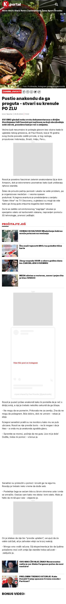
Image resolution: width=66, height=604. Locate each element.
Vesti (11, 10)
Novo (5, 10)
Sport (51, 10)
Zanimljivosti (34, 10)
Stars (17, 10)
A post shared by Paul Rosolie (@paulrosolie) (33, 394)
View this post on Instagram (25, 363)
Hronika (58, 10)
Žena (44, 10)
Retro (24, 10)
